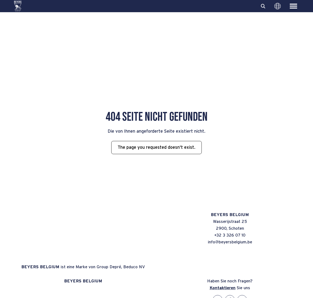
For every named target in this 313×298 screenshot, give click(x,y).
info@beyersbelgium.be (230, 242)
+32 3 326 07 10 (230, 235)
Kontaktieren (222, 288)
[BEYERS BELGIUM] (17, 6)
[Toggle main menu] (293, 6)
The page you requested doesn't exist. (156, 147)
